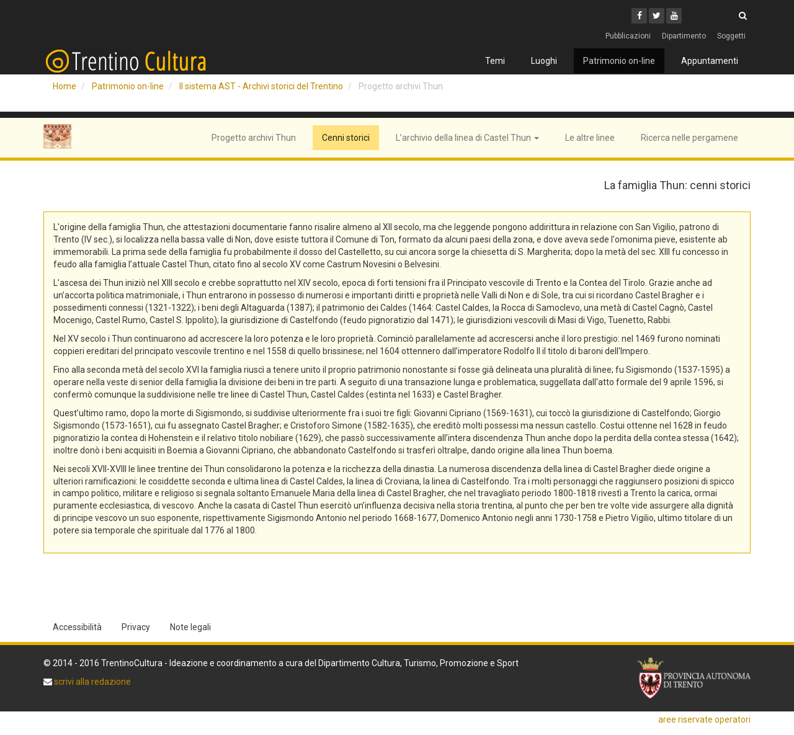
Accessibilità (77, 627)
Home (64, 86)
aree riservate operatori (704, 719)
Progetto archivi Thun (254, 138)
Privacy (136, 627)
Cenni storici (346, 138)
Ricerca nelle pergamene (689, 138)
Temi (495, 61)
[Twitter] (656, 16)
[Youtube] (674, 16)
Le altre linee (590, 138)
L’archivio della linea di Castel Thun (467, 138)
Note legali (190, 627)
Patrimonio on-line (619, 61)
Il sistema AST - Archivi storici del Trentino (261, 86)
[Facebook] (639, 16)
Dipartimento (684, 36)
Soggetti (731, 36)
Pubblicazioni (628, 36)
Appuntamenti (709, 61)
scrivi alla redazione (91, 682)
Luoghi (544, 61)
